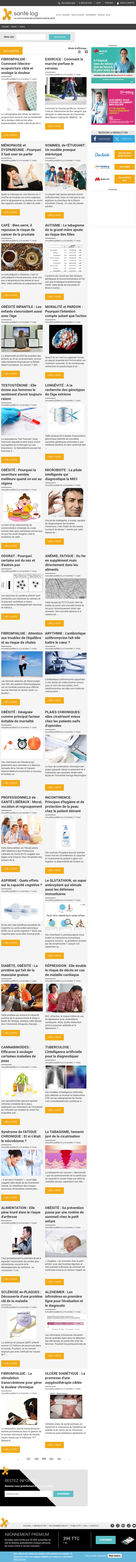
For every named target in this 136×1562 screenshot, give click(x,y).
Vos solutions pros (124, 179)
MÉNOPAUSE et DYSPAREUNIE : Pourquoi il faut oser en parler (21, 149)
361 (59, 1458)
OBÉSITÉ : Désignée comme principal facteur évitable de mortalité (20, 716)
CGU (85, 1526)
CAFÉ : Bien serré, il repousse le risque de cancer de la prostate (18, 229)
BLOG (108, 15)
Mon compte (127, 3)
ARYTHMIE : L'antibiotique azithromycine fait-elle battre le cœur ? (65, 637)
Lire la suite (10, 135)
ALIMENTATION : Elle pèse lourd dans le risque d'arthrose (20, 1212)
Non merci (114, 1555)
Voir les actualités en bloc (86, 51)
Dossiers (66, 15)
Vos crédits (125, 167)
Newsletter (40, 1526)
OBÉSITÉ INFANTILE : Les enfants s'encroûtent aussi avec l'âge (21, 311)
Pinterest (123, 1525)
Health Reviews (77, 15)
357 (28, 1458)
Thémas (109, 3)
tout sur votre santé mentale (124, 154)
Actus (58, 15)
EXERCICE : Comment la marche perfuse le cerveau (64, 63)
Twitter (118, 1525)
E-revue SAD (85, 3)
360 (51, 1458)
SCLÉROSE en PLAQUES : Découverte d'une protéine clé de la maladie (21, 1296)
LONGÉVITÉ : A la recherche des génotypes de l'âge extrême (65, 389)
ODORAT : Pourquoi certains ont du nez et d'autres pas (18, 560)
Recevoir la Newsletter (113, 132)
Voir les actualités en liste (79, 51)
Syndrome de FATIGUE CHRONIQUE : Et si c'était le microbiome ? (21, 1136)
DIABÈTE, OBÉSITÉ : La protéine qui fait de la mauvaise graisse (19, 970)
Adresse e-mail (13, 1489)
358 (36, 1458)
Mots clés (9, 37)
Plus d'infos (20, 1559)
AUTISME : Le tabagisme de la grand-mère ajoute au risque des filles (64, 229)
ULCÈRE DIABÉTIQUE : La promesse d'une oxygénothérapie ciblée (65, 1377)
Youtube (134, 1525)
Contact (94, 1526)
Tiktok (129, 1525)
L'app (98, 3)
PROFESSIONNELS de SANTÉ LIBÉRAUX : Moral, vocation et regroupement (21, 801)
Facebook (112, 1525)
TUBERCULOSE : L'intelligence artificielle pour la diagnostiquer (63, 1051)
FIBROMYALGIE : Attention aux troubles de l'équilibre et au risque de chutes (21, 637)
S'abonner (63, 1494)
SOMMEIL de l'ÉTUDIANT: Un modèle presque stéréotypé (65, 149)
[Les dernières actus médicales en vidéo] (113, 226)
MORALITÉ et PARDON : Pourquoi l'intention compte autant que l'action (66, 311)
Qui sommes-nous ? (59, 1526)
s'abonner (105, 1539)
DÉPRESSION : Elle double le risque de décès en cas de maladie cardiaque (65, 970)
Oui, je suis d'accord (96, 1555)
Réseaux (101, 15)
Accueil (5, 26)
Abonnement (91, 15)
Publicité (76, 1526)
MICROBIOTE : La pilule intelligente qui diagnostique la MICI (63, 474)
